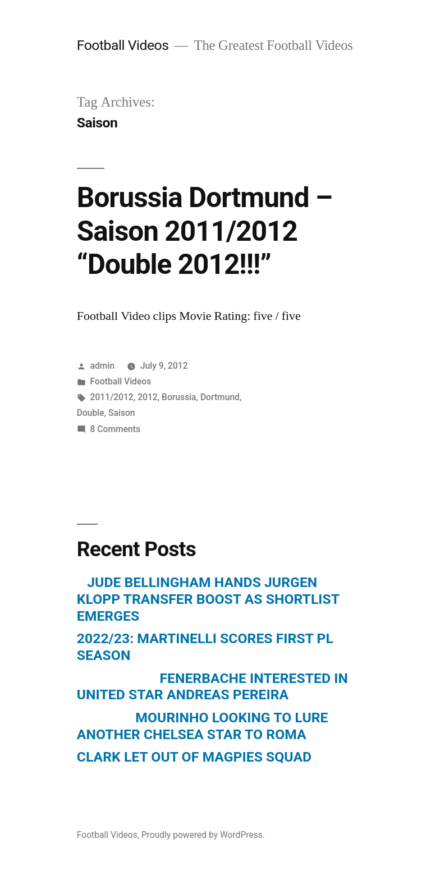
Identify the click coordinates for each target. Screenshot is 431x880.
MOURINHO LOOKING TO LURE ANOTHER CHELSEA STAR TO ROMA (202, 725)
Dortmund (220, 397)
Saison (121, 412)
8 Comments (115, 429)
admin (102, 365)
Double (90, 412)
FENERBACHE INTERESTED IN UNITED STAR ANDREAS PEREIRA (212, 686)
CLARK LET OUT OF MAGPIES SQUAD (194, 757)
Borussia (179, 397)
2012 (147, 397)
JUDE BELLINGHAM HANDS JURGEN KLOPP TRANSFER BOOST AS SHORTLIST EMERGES (208, 599)
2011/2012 (112, 397)
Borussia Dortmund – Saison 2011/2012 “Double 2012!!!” (204, 231)
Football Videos (123, 45)
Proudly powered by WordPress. (203, 834)
